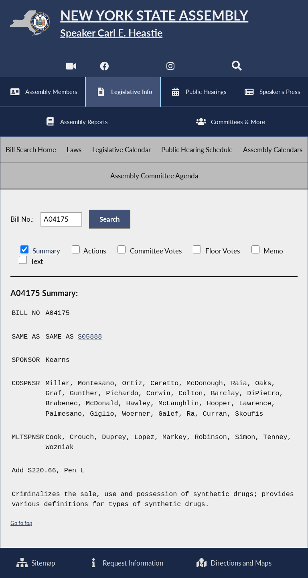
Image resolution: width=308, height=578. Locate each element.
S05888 (90, 336)
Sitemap (35, 563)
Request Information (125, 563)
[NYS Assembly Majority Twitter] (137, 68)
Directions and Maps (234, 563)
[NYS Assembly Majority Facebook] (104, 68)
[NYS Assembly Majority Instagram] (171, 68)
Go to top (21, 522)
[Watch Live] (71, 68)
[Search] (237, 68)
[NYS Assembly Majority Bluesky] (204, 68)
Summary (46, 251)
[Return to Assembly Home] (154, 24)
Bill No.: (22, 219)
